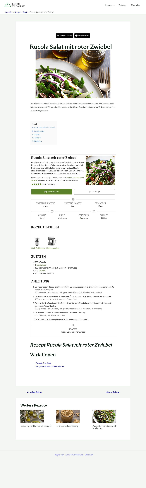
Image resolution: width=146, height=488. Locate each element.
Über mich (136, 5)
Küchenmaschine (54, 248)
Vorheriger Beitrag (33, 391)
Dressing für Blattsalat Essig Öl (36, 425)
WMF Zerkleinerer (38, 248)
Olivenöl (42, 270)
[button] (32, 184)
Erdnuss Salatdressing (67, 425)
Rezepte (112, 5)
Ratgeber (124, 5)
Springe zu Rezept (64, 35)
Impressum (58, 454)
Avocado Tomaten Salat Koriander (105, 426)
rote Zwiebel (41, 265)
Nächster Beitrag (113, 391)
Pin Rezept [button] (94, 192)
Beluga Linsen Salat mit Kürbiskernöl (50, 366)
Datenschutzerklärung (74, 454)
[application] (115, 5)
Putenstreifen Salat (43, 362)
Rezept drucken (82, 35)
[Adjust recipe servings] (80, 218)
